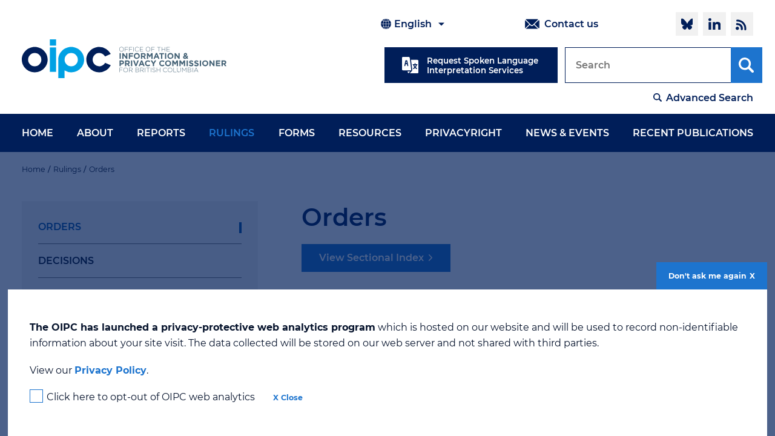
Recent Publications (693, 133)
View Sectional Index (371, 257)
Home (37, 133)
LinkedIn (714, 23)
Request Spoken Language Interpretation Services (482, 65)
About (95, 133)
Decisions (66, 260)
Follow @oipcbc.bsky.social (687, 23)
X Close (288, 397)
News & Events (567, 133)
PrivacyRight (463, 133)
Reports (161, 133)
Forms (297, 133)
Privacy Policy (110, 370)
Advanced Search (709, 98)
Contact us (571, 24)
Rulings (231, 133)
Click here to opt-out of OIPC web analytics (151, 397)
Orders (59, 227)
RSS (742, 23)
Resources (369, 133)
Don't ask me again (707, 275)
